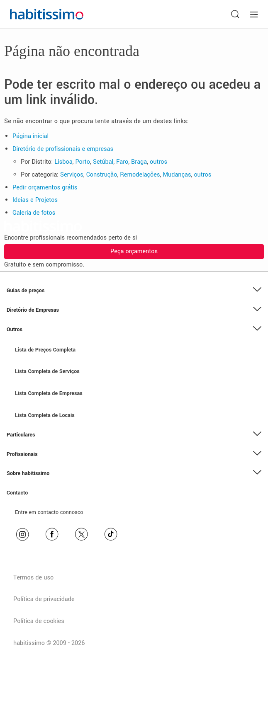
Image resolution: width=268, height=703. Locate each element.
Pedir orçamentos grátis (44, 187)
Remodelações (140, 174)
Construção (101, 174)
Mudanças (177, 174)
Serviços (71, 174)
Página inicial (30, 136)
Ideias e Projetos (35, 200)
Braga (139, 162)
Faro (122, 162)
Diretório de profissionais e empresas (62, 149)
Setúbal (103, 162)
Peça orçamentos (134, 251)
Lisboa (63, 162)
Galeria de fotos (33, 212)
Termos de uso (33, 577)
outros (158, 162)
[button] (134, 291)
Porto (82, 162)
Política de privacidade (44, 599)
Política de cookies (38, 621)
